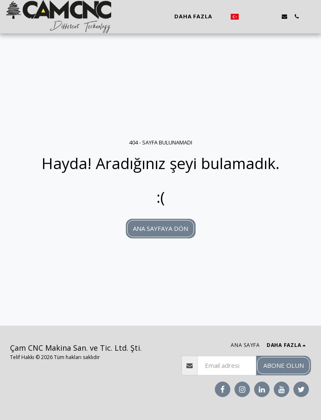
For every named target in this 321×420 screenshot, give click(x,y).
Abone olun (283, 365)
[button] (248, 16)
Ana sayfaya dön (160, 228)
